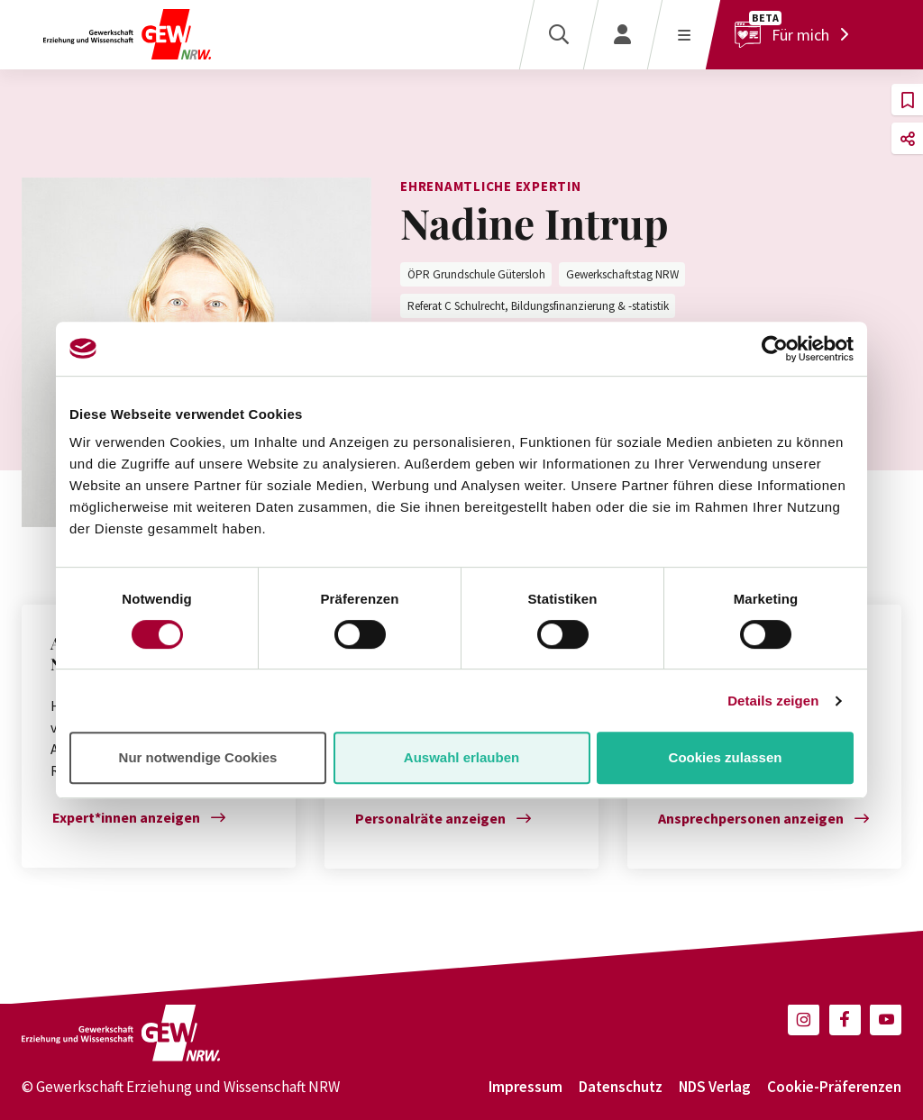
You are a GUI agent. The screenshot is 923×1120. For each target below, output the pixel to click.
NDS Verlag (715, 1087)
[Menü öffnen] (683, 34)
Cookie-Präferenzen (834, 1087)
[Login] (622, 34)
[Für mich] (796, 34)
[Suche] (558, 34)
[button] (907, 99)
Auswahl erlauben (461, 757)
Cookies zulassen (725, 757)
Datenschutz (621, 1087)
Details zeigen (772, 700)
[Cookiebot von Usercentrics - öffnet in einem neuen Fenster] (775, 348)
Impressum (525, 1087)
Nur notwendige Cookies (198, 757)
